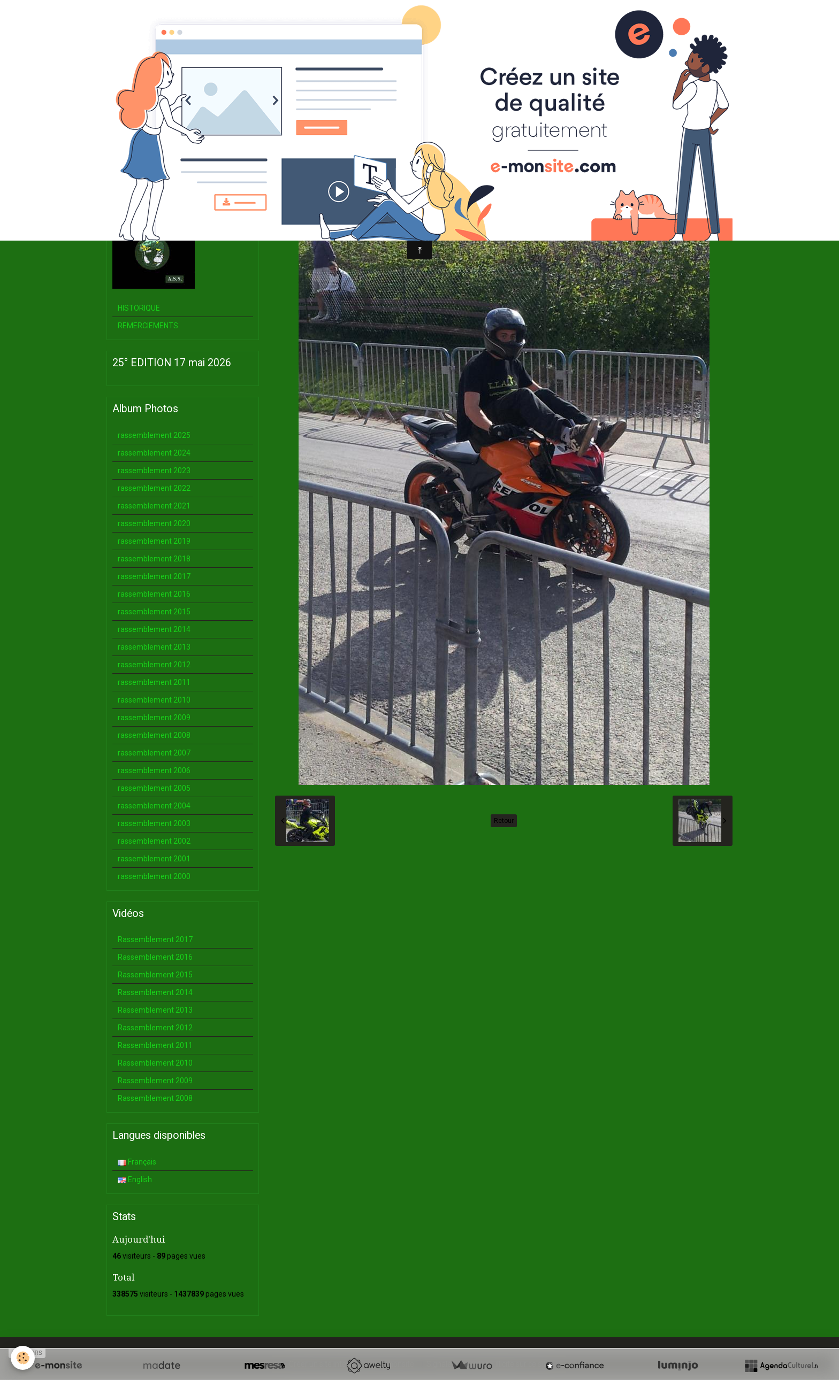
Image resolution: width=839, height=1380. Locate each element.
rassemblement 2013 (154, 647)
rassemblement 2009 (154, 717)
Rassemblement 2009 (155, 1080)
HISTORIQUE (139, 308)
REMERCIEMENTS (148, 325)
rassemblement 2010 (154, 700)
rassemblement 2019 (154, 541)
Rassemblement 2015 (155, 974)
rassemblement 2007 (154, 753)
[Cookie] (23, 1358)
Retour (504, 820)
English (135, 1179)
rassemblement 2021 (154, 506)
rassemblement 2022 (154, 488)
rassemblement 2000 (154, 876)
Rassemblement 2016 (155, 957)
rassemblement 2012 (154, 664)
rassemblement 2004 (154, 805)
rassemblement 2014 (154, 629)
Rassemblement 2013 (155, 1010)
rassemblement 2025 (154, 435)
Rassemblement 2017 (155, 939)
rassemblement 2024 (154, 453)
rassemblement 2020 (154, 523)
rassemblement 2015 (154, 611)
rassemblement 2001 (154, 858)
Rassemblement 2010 (155, 1063)
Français (137, 1162)
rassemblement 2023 (154, 470)
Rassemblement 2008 (155, 1098)
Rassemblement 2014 (155, 992)
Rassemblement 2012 (155, 1027)
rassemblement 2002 (154, 841)
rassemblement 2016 (154, 594)
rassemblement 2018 (154, 558)
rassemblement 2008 (154, 735)
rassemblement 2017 (154, 576)
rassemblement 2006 (154, 770)
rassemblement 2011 (154, 682)
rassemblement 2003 (154, 823)
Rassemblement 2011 (155, 1045)
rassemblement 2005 (154, 788)
